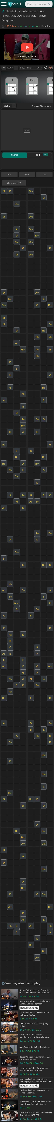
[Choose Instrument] (14, 106)
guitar (7, 106)
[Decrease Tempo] (3, 68)
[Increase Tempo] (16, 68)
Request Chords (29, 1007)
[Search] (49, 4)
